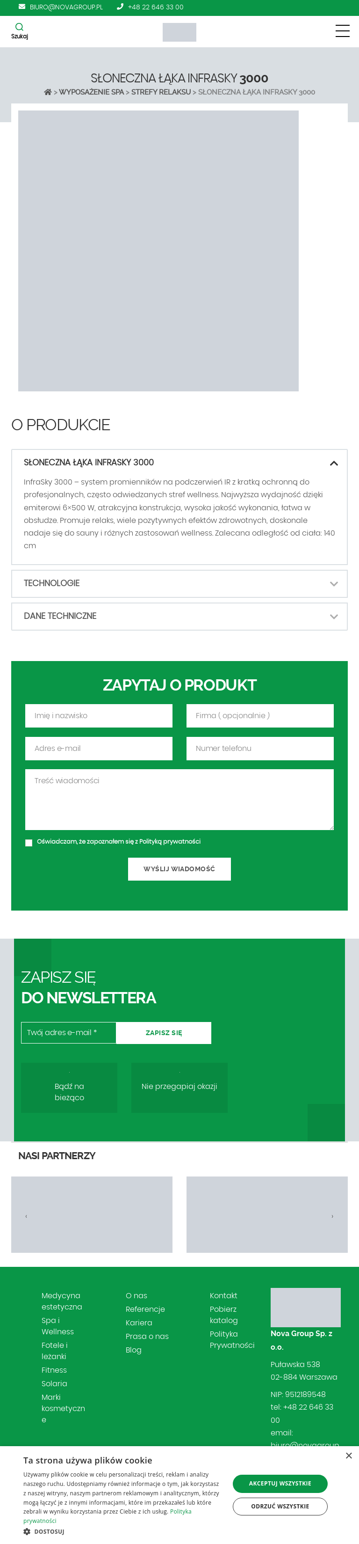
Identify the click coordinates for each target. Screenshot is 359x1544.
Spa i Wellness (58, 1326)
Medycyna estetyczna (62, 1301)
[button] (123, 1531)
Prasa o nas (147, 1336)
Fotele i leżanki (55, 1351)
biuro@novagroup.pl (66, 7)
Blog (134, 1350)
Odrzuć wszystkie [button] (280, 1506)
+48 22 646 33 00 (156, 7)
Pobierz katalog (224, 1315)
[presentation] (26, 1216)
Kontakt (223, 1296)
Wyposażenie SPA (91, 92)
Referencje (145, 1309)
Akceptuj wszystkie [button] (280, 1483)
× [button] (348, 1456)
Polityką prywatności (170, 873)
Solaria (54, 1384)
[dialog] (179, 1495)
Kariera (139, 1323)
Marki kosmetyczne (63, 1409)
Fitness (54, 1370)
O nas (136, 1296)
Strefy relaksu (161, 92)
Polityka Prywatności (232, 1340)
